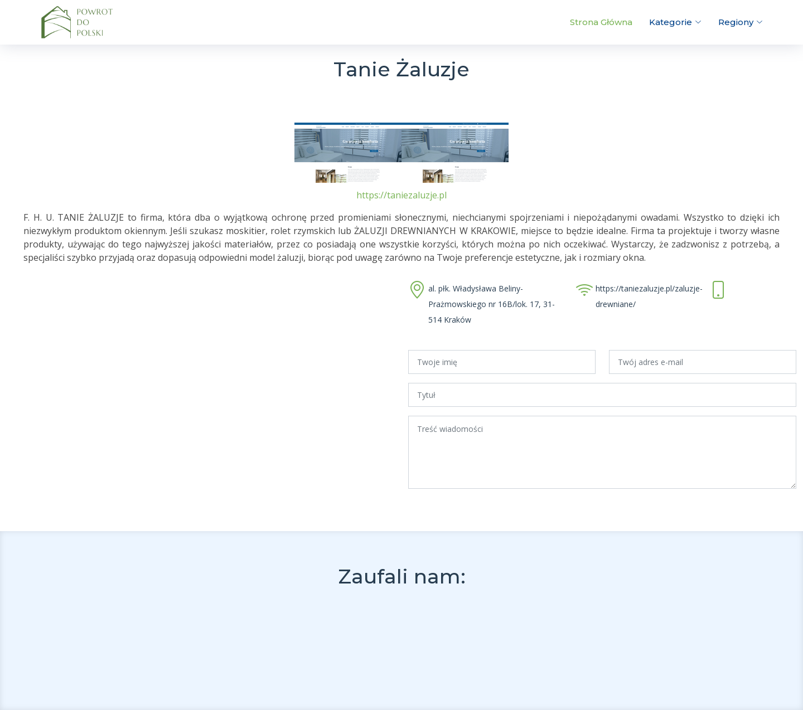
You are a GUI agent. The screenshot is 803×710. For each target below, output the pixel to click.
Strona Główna (601, 22)
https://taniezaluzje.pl (401, 195)
